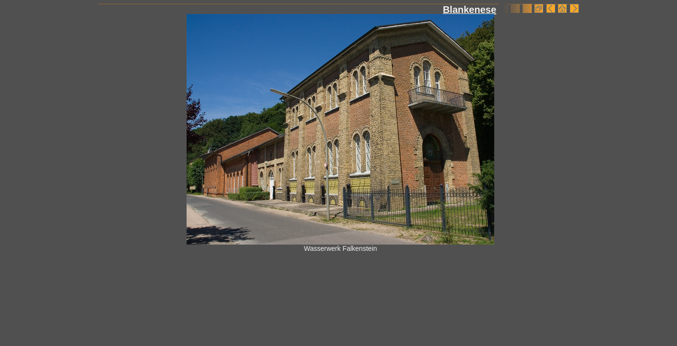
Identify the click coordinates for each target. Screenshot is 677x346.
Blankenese (469, 9)
